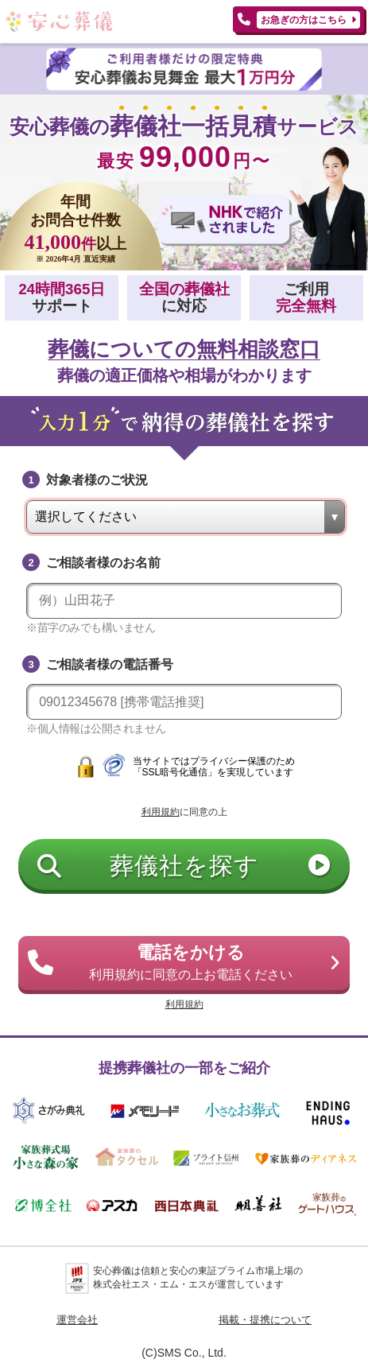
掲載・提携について (265, 1320)
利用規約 (160, 811)
